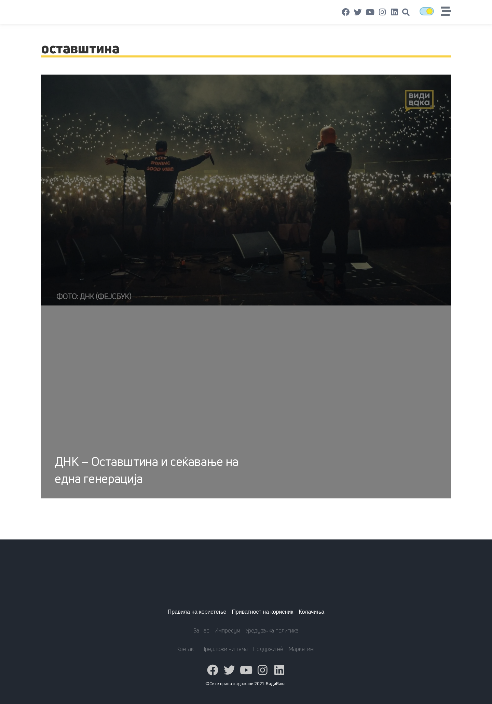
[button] (406, 12)
